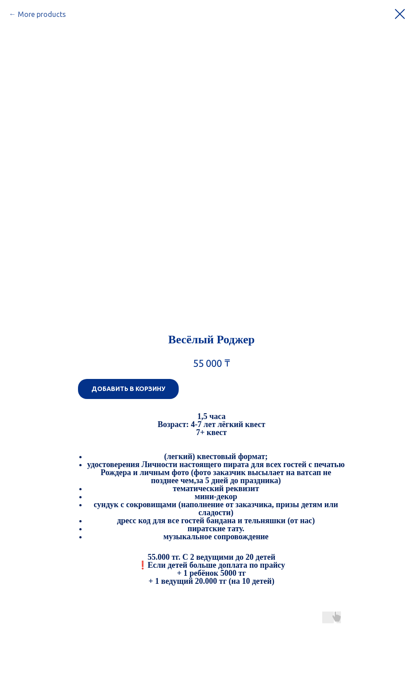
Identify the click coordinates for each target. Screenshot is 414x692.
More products (42, 14)
